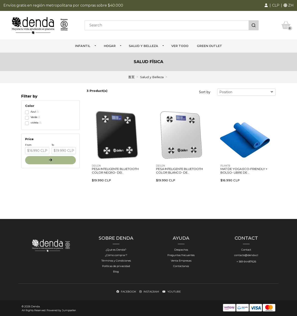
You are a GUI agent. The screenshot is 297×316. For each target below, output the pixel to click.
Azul (33, 111)
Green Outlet (209, 45)
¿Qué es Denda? (116, 249)
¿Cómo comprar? (116, 254)
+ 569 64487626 (246, 261)
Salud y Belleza (143, 45)
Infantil (82, 45)
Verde (34, 116)
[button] (266, 5)
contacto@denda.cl (246, 254)
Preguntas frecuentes (181, 254)
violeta (34, 122)
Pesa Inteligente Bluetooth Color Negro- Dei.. (115, 170)
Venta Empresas (181, 260)
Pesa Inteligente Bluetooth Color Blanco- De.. (179, 170)
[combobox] (172, 25)
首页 (131, 77)
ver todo (179, 45)
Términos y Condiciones (116, 260)
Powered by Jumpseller (61, 309)
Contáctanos (181, 265)
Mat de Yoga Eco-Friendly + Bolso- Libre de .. (243, 170)
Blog (116, 271)
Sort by (204, 92)
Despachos (181, 249)
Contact (246, 249)
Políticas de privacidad (116, 265)
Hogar (110, 45)
